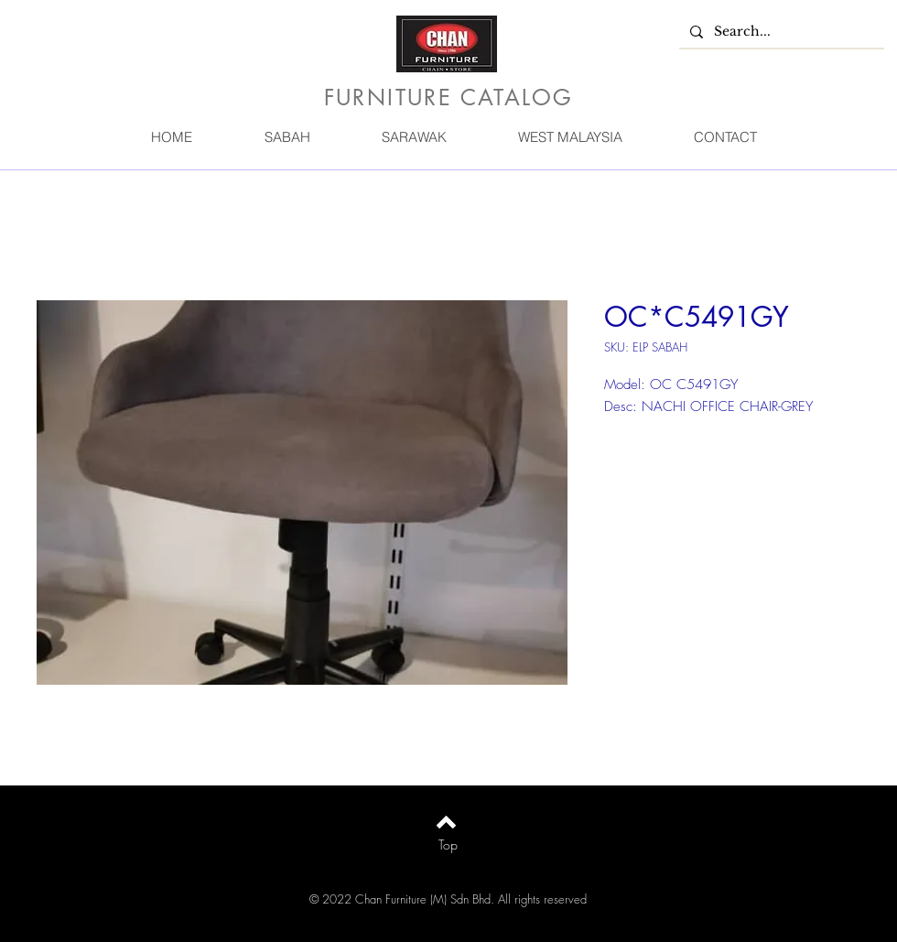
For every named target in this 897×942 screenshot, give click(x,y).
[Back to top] (446, 822)
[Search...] (780, 32)
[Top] (448, 845)
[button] (286, 137)
